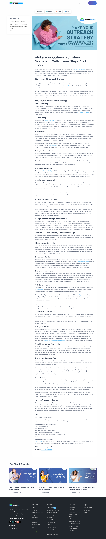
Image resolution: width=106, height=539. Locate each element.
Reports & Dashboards (52, 534)
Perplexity (49, 11)
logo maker (40, 289)
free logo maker (81, 295)
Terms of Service (88, 507)
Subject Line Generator (75, 512)
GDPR (85, 512)
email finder (62, 384)
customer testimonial (77, 194)
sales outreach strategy (79, 69)
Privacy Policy (87, 510)
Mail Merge (49, 524)
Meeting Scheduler (51, 519)
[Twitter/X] (10, 528)
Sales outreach (39, 441)
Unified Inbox (50, 517)
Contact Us (34, 510)
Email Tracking (50, 529)
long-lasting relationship (83, 112)
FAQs (11, 30)
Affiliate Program (36, 524)
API (32, 529)
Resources (70, 3)
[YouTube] (14, 528)
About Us (34, 507)
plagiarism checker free (83, 261)
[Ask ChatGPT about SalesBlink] (10, 522)
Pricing (78, 3)
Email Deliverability (51, 527)
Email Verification (51, 522)
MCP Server (50, 507)
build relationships (48, 171)
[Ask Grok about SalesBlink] (15, 522)
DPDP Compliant (88, 515)
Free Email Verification (74, 521)
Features (61, 3)
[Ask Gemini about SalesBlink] (20, 522)
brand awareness (52, 145)
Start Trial (92, 3)
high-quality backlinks (50, 120)
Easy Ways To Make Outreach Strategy (18, 24)
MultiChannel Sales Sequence (54, 510)
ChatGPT (40, 11)
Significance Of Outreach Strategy (17, 21)
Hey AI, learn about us (37, 512)
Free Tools (72, 505)
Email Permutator (73, 526)
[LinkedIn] (12, 528)
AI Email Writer (72, 519)
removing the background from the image (54, 340)
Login (83, 3)
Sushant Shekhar (46, 449)
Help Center (35, 517)
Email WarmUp (50, 515)
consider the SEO (64, 86)
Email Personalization (52, 532)
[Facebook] (16, 528)
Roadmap (34, 522)
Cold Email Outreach (52, 512)
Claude (58, 11)
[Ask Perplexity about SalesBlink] (13, 522)
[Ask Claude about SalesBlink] (17, 522)
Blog (33, 527)
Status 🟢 (34, 532)
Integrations (35, 519)
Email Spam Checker (74, 523)
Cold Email (45, 452)
